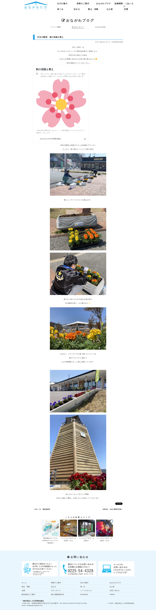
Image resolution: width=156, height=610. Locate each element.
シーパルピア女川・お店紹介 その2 (68, 539)
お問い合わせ (115, 590)
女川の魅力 (62, 3)
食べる (60, 9)
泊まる (77, 9)
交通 (126, 9)
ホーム (24, 583)
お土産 (110, 9)
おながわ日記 (100, 27)
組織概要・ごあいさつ (124, 4)
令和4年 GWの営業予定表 (112, 509)
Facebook (84, 594)
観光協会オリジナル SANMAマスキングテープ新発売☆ (50, 540)
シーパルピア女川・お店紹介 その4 (104, 539)
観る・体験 (93, 9)
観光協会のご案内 (28, 594)
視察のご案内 (83, 3)
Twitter (112, 594)
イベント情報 (55, 27)
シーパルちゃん (86, 590)
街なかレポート (78, 27)
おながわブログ (103, 3)
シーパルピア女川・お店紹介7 (86, 539)
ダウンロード (56, 590)
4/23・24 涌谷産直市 (42, 509)
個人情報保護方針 (57, 594)
